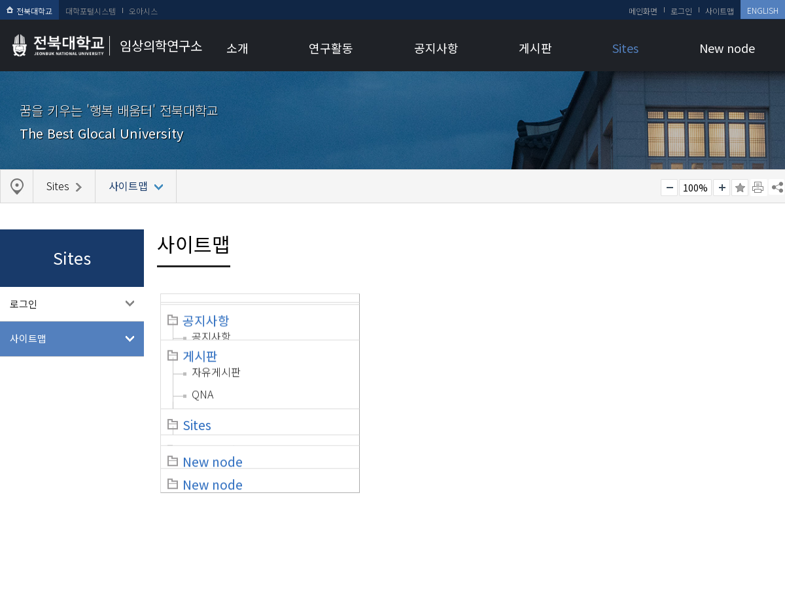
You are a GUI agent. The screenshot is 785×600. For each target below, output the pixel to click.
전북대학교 (29, 10)
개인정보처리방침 (44, 518)
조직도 (206, 325)
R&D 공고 (624, 348)
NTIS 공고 (624, 370)
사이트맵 (719, 10)
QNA (408, 379)
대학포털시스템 (90, 10)
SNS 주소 (776, 187)
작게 (669, 187)
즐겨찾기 (739, 187)
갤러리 (411, 401)
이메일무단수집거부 (135, 518)
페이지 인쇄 (758, 187)
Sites (625, 47)
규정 (201, 348)
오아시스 (143, 10)
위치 (201, 392)
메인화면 (643, 10)
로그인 (681, 10)
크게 (721, 187)
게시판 (535, 47)
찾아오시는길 (219, 518)
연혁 (201, 370)
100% (695, 187)
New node (727, 47)
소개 (237, 47)
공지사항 (436, 47)
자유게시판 (421, 357)
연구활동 (331, 47)
